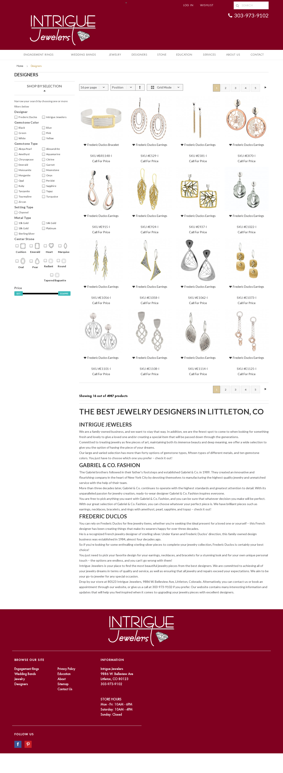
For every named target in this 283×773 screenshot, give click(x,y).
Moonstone (50, 170)
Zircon (20, 201)
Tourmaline (23, 196)
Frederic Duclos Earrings (151, 145)
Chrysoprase (24, 159)
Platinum (49, 228)
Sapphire (49, 186)
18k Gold (21, 228)
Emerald (21, 164)
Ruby (19, 186)
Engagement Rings (39, 54)
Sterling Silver (24, 233)
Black (19, 127)
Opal (19, 180)
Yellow (48, 138)
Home (20, 66)
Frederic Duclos (25, 117)
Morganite (22, 175)
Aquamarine (51, 154)
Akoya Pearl (23, 148)
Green (20, 133)
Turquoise (50, 196)
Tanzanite (22, 191)
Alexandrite (51, 148)
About (61, 679)
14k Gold (49, 223)
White (20, 138)
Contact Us (64, 689)
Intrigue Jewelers (54, 117)
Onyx (47, 175)
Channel (21, 212)
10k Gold (21, 223)
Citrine (48, 159)
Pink (46, 133)
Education (64, 673)
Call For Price (101, 161)
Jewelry (115, 54)
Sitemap (62, 684)
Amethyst (22, 154)
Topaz (47, 191)
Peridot (48, 180)
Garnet (48, 164)
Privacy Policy (66, 668)
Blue (47, 127)
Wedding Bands (83, 54)
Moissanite (22, 170)
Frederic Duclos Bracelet (103, 145)
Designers (139, 54)
